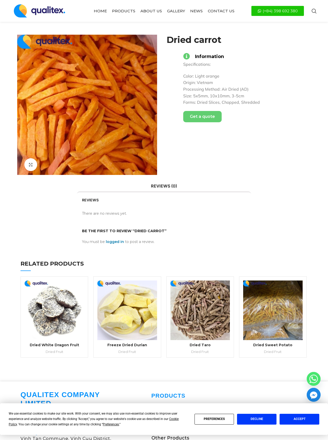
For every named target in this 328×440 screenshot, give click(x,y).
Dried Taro (200, 282)
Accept (299, 419)
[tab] (164, 186)
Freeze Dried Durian (127, 282)
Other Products (170, 375)
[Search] (314, 11)
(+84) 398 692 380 (60, 387)
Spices (159, 356)
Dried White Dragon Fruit (54, 282)
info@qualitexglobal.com (58, 397)
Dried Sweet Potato (273, 282)
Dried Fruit (54, 289)
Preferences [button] (111, 424)
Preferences (214, 419)
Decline (257, 419)
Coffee (159, 346)
